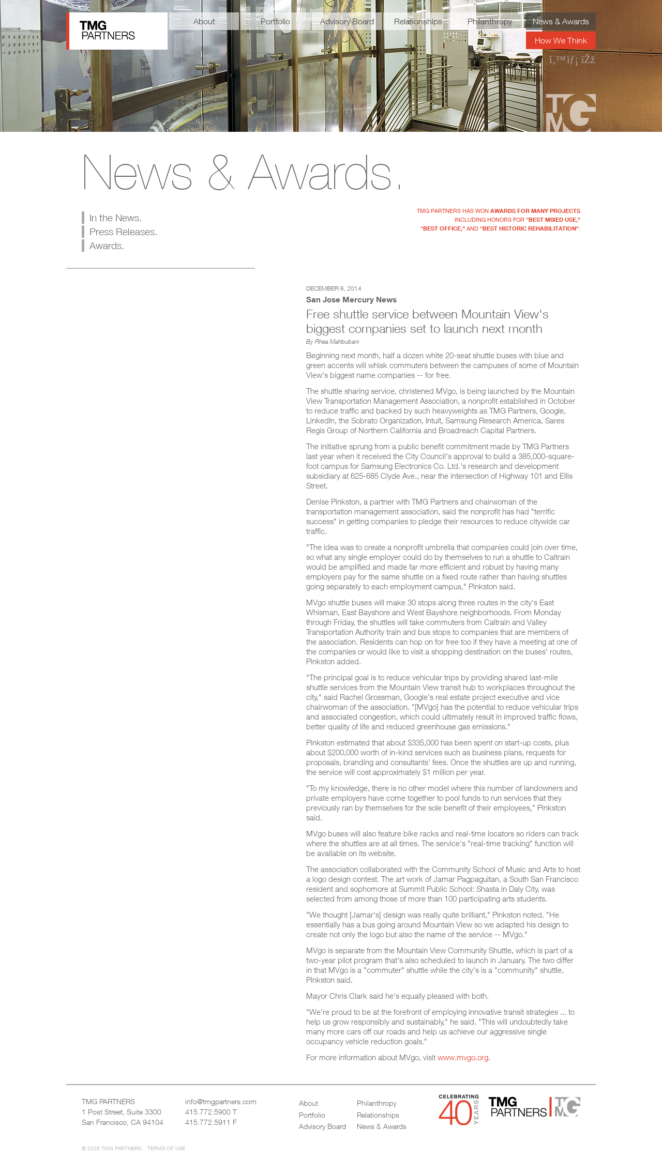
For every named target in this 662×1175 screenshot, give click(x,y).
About (204, 21)
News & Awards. (244, 171)
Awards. (106, 245)
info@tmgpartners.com (221, 1101)
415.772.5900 (208, 1111)
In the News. (115, 217)
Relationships (418, 21)
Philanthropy (490, 21)
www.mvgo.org (463, 1057)
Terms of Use (166, 1148)
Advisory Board (347, 21)
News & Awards (561, 21)
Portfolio (275, 21)
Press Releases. (123, 231)
